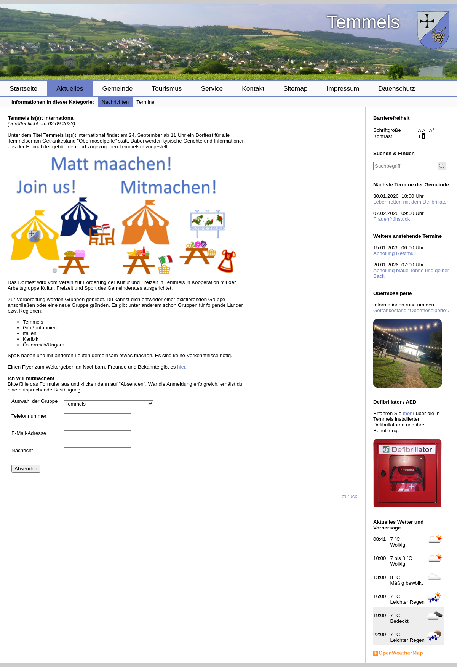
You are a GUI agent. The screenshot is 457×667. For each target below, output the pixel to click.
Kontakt (253, 88)
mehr (408, 413)
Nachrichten (115, 102)
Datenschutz (396, 88)
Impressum (343, 88)
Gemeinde (117, 88)
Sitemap (295, 88)
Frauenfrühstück (391, 219)
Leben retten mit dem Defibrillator (410, 202)
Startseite (23, 88)
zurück (349, 496)
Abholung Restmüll (394, 253)
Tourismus (167, 88)
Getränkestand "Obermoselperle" (410, 310)
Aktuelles (69, 88)
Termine (145, 102)
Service (212, 88)
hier (181, 367)
